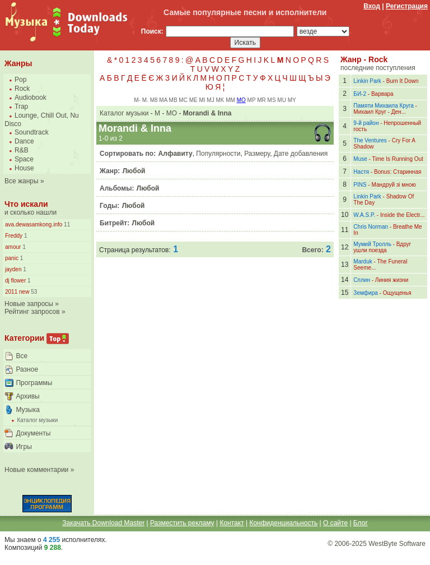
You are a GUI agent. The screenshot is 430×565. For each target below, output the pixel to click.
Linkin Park (367, 81)
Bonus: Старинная (397, 172)
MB (173, 100)
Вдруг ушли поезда (382, 247)
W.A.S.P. (364, 215)
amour (13, 247)
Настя (361, 172)
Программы (34, 383)
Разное (27, 369)
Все (21, 356)
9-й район (365, 123)
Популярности (218, 154)
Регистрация (407, 6)
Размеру (257, 154)
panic (11, 258)
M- (137, 100)
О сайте (335, 523)
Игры (23, 447)
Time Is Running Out (397, 159)
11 (66, 224)
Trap (21, 106)
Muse (360, 159)
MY (292, 100)
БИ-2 (359, 94)
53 (33, 292)
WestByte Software (397, 544)
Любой (134, 171)
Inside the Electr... (402, 215)
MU (281, 100)
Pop (20, 80)
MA (163, 100)
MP (251, 100)
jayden (13, 269)
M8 (154, 100)
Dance (24, 141)
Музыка (27, 410)
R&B (22, 150)
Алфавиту (175, 154)
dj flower (15, 280)
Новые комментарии (36, 470)
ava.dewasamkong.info (33, 224)
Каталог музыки (37, 420)
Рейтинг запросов (32, 312)
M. (145, 100)
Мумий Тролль (372, 244)
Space (24, 159)
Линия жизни (391, 280)
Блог (360, 523)
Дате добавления (301, 154)
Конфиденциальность (283, 523)
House (24, 168)
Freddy (13, 236)
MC (183, 100)
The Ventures (369, 140)
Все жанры (21, 181)
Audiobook (30, 97)
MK (220, 100)
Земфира (365, 293)
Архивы (27, 396)
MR (261, 100)
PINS (359, 185)
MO (241, 100)
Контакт (231, 523)
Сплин (361, 280)
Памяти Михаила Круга (383, 106)
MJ (210, 100)
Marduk (362, 261)
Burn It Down (402, 81)
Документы (33, 433)
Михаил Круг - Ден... (379, 112)
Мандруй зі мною (394, 185)
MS (272, 100)
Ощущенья (397, 293)
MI (202, 100)
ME (193, 100)
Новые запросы (28, 304)
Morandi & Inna (207, 113)
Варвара (382, 94)
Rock (22, 88)
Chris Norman (370, 227)
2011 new (17, 292)
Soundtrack (32, 132)
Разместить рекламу (182, 523)
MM (230, 100)
